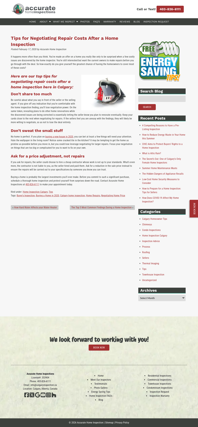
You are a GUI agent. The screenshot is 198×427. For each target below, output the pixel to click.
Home (32, 21)
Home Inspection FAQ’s (100, 395)
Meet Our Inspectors (101, 379)
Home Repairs (93, 195)
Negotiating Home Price (113, 195)
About (43, 21)
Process (146, 246)
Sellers (145, 257)
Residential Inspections (159, 375)
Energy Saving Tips (100, 391)
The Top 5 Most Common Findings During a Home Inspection (101, 207)
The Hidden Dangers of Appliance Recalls (162, 173)
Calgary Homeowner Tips (154, 218)
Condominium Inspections (159, 387)
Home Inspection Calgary (35, 191)
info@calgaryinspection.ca (43, 385)
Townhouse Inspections (159, 383)
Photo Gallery (101, 387)
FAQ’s (96, 21)
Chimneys (147, 224)
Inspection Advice (151, 241)
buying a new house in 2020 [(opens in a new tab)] (59, 136)
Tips (51, 191)
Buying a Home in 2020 (47, 195)
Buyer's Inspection (26, 195)
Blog (136, 21)
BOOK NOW (99, 347)
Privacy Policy (122, 422)
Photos (85, 21)
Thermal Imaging (150, 263)
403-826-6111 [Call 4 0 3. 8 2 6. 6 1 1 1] (170, 9)
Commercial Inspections (160, 379)
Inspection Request (156, 21)
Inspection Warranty (160, 395)
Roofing (146, 252)
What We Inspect (64, 21)
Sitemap (109, 422)
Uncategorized (149, 280)
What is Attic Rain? (151, 153)
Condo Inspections (151, 230)
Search (147, 107)
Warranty (109, 21)
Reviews (125, 21)
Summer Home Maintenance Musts (159, 168)
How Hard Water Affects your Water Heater (35, 207)
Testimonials (100, 383)
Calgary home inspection (72, 195)
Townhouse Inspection (153, 274)
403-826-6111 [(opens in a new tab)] (32, 184)
